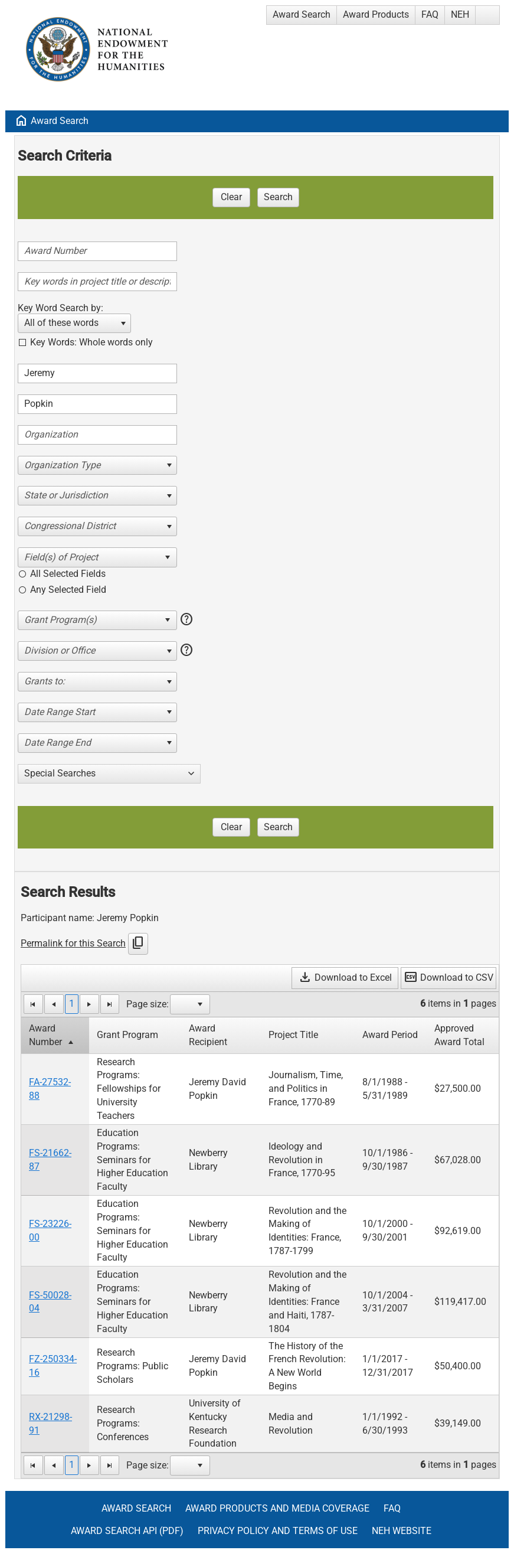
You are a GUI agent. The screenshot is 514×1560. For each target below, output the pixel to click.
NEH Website (401, 1530)
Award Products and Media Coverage (277, 1508)
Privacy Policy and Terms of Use (278, 1530)
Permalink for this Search (73, 943)
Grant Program (127, 1034)
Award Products (376, 14)
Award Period (390, 1034)
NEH (460, 14)
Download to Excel (345, 977)
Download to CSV (448, 977)
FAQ (429, 14)
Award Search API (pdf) (127, 1530)
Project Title (293, 1034)
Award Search (301, 14)
